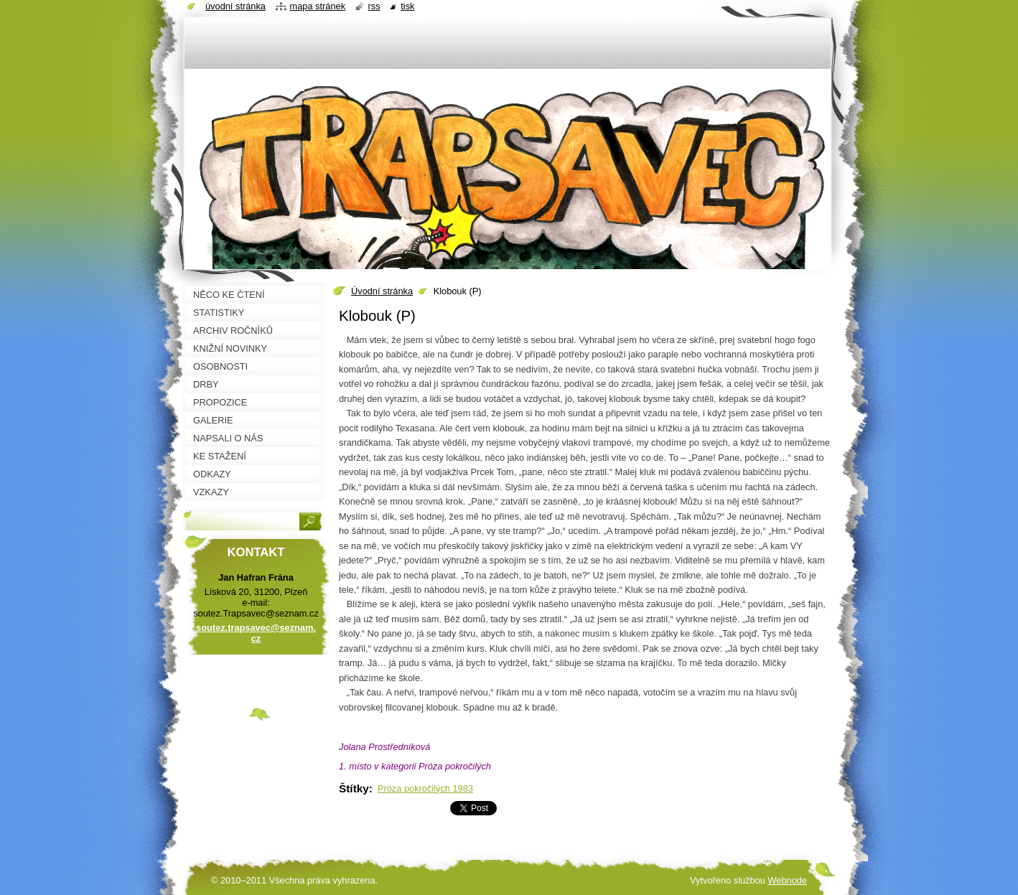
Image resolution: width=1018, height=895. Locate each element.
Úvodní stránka (382, 291)
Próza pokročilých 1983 (425, 788)
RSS (374, 6)
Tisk (407, 6)
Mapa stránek (318, 6)
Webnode (787, 880)
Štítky (354, 788)
